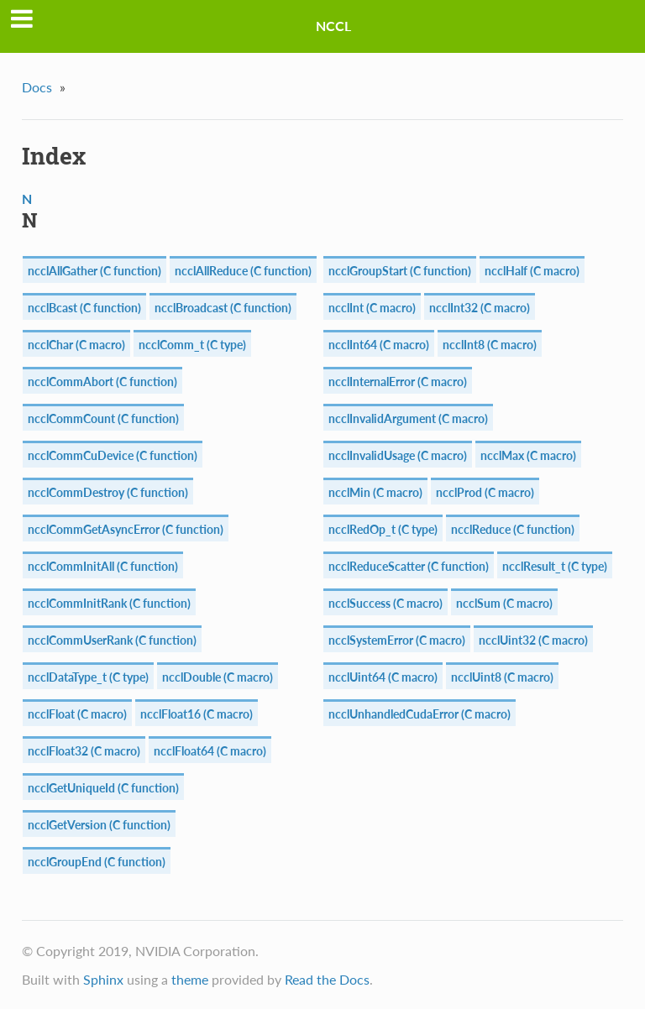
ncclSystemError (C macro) (396, 640)
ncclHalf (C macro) (532, 271)
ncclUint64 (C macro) (383, 677)
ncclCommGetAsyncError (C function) (125, 529)
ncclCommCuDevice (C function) (112, 455)
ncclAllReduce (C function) (243, 271)
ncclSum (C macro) (504, 603)
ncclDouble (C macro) (217, 677)
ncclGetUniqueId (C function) (103, 788)
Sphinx (103, 979)
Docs (37, 87)
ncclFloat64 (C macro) (210, 751)
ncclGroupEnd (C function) (96, 862)
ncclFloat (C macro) (77, 714)
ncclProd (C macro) (485, 492)
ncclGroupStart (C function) (399, 271)
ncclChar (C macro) (76, 344)
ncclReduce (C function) (512, 529)
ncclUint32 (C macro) (533, 640)
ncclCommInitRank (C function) (109, 603)
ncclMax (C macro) (528, 455)
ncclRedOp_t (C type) (383, 529)
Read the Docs (327, 979)
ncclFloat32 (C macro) (84, 751)
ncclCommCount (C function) (103, 418)
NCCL (333, 26)
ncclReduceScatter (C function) (408, 566)
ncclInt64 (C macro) (378, 344)
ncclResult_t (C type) (554, 566)
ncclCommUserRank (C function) (112, 640)
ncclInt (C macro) (372, 308)
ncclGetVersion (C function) (99, 825)
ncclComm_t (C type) (192, 344)
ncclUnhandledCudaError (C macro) (419, 714)
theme (189, 979)
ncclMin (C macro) (375, 492)
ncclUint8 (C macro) (502, 677)
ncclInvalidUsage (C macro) (397, 455)
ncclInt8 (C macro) (490, 344)
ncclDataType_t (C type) (88, 677)
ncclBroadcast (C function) (223, 308)
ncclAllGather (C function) (94, 271)
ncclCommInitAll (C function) (103, 566)
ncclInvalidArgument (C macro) (408, 418)
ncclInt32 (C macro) (479, 308)
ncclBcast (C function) (84, 308)
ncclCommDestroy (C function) (108, 492)
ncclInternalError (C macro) (397, 381)
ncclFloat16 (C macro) (196, 714)
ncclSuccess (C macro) (385, 603)
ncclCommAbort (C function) (102, 381)
